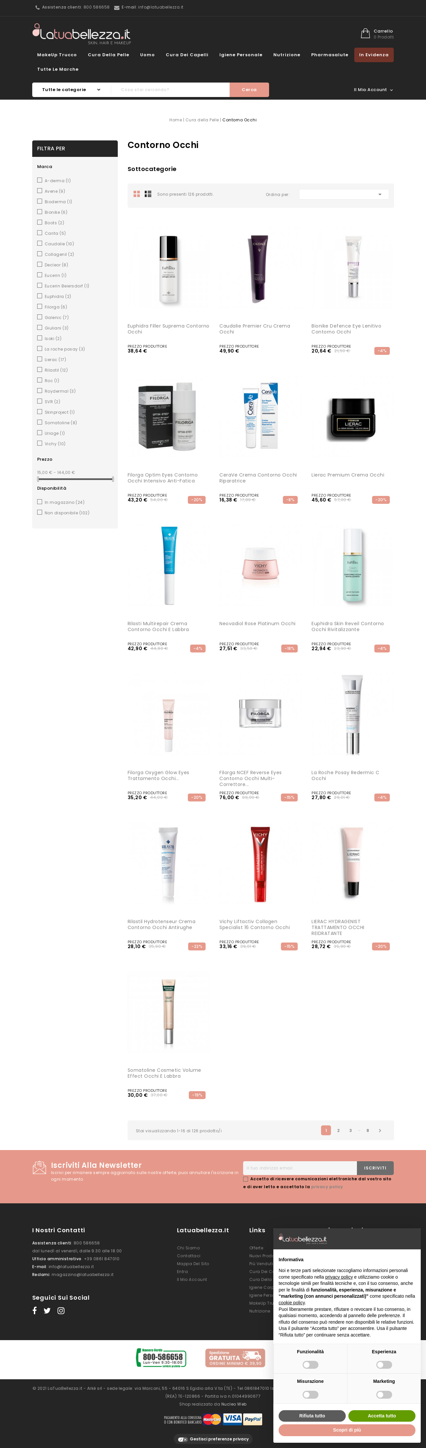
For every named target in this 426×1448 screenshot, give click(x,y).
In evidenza (374, 55)
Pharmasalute (329, 55)
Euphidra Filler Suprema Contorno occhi (169, 329)
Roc (52, 380)
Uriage (55, 433)
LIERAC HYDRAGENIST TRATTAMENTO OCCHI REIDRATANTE (338, 927)
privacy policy (327, 1187)
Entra (182, 1271)
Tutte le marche (58, 69)
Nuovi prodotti (264, 1256)
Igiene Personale (241, 55)
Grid (137, 193)
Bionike (56, 212)
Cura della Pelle (108, 55)
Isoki (53, 338)
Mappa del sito (193, 1263)
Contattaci (189, 1256)
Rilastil (56, 370)
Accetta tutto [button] (382, 1415)
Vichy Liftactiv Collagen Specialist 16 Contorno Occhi (254, 924)
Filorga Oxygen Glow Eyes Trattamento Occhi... (158, 775)
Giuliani (57, 328)
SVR (53, 402)
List (148, 193)
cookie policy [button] (292, 1302)
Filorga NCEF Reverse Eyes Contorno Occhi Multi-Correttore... (250, 778)
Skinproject (60, 412)
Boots (54, 223)
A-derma (58, 181)
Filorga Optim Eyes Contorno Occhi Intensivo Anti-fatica (163, 478)
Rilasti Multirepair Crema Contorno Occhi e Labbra (158, 626)
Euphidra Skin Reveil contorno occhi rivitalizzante (348, 626)
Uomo (147, 55)
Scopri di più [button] (347, 1430)
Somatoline (61, 423)
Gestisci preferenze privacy (213, 1435)
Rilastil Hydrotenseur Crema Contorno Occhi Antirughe (162, 924)
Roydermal (60, 391)
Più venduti (261, 1263)
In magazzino (65, 502)
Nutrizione (286, 55)
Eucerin (56, 275)
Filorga (56, 307)
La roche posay (65, 349)
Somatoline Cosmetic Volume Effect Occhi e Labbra (164, 1073)
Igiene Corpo (263, 1287)
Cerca (249, 89)
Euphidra (58, 296)
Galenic (57, 317)
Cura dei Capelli (187, 55)
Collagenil (59, 254)
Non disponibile (67, 513)
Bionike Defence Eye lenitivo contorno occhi (346, 329)
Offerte (256, 1248)
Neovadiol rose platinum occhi (257, 623)
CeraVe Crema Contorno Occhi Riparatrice (258, 478)
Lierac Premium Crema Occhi (348, 475)
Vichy (55, 444)
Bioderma (58, 202)
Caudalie (59, 244)
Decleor (56, 265)
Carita (55, 233)
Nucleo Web (234, 1400)
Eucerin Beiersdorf (67, 286)
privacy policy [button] (339, 1277)
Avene (55, 191)
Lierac (55, 359)
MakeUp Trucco (57, 55)
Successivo (380, 1130)
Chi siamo (188, 1248)
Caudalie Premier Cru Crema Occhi (254, 329)
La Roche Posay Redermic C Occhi (346, 775)
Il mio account (192, 1279)
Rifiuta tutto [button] (312, 1415)
